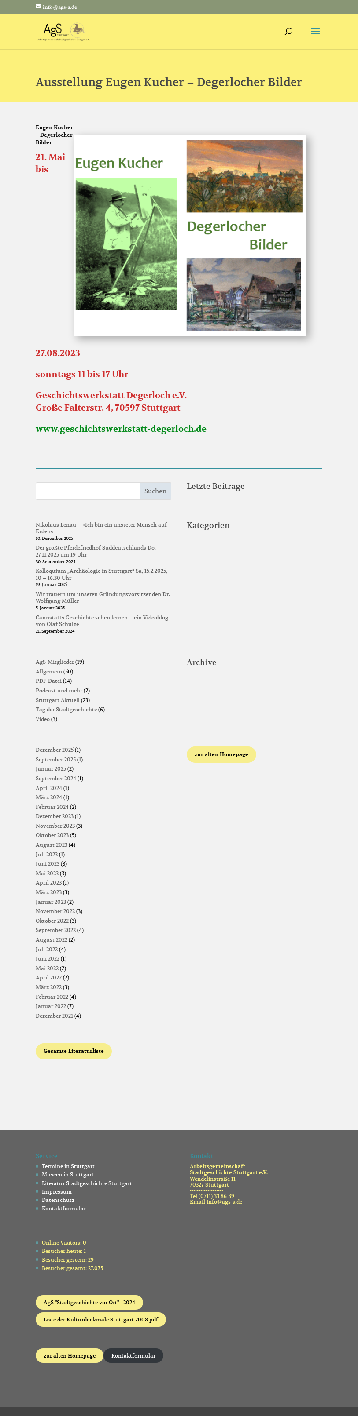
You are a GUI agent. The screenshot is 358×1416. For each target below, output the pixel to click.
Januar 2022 (51, 1006)
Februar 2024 (52, 807)
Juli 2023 (47, 854)
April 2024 (49, 788)
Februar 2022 (52, 997)
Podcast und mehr (59, 690)
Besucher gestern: (65, 1259)
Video (43, 719)
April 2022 (49, 977)
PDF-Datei (49, 680)
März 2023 (49, 892)
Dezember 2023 (55, 816)
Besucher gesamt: (65, 1268)
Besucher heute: (63, 1251)
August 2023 (51, 844)
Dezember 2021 (54, 1015)
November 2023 (55, 826)
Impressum (57, 1191)
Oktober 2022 (52, 920)
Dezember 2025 (55, 749)
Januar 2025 (51, 768)
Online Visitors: (62, 1242)
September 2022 (56, 930)
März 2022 (49, 987)
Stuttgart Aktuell (58, 700)
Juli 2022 (47, 949)
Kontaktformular (64, 1208)
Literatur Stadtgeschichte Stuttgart (87, 1183)
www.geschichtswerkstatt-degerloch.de (121, 428)
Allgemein (49, 671)
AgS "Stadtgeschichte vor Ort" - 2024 (89, 1302)
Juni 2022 (47, 958)
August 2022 (51, 939)
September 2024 (56, 778)
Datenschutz (58, 1200)
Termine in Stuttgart (68, 1166)
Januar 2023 (51, 902)
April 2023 (49, 882)
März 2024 (49, 797)
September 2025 (56, 759)
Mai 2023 (47, 873)
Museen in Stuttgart (68, 1174)
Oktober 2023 (52, 835)
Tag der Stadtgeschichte (66, 709)
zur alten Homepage (70, 1355)
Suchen (155, 491)
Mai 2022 (47, 968)
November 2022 (55, 911)
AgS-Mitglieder (55, 662)
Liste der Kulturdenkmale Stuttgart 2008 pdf (101, 1319)
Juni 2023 (47, 863)
